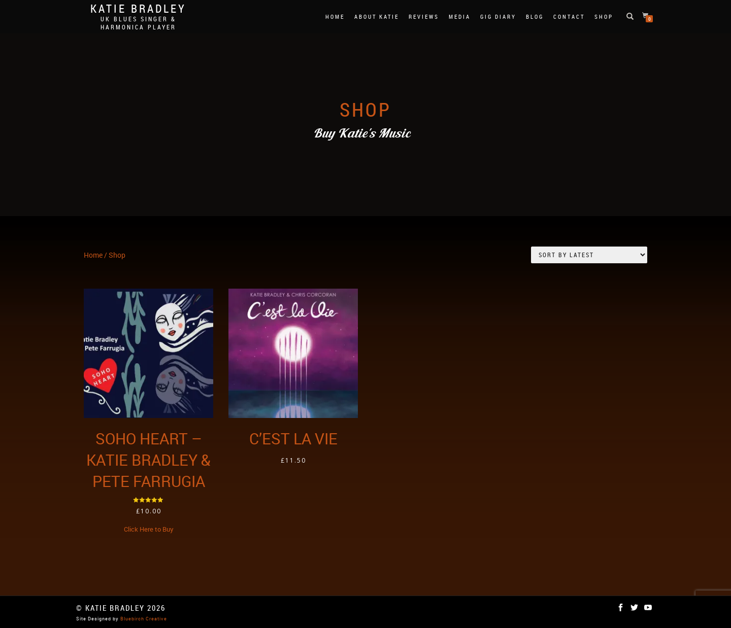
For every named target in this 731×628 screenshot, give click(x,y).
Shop (603, 16)
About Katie (376, 16)
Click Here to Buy (149, 529)
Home (335, 16)
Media (460, 16)
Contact (569, 16)
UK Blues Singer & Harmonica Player (138, 23)
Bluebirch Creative (143, 618)
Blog (535, 16)
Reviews (424, 16)
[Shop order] (589, 255)
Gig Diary (498, 16)
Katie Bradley (138, 9)
